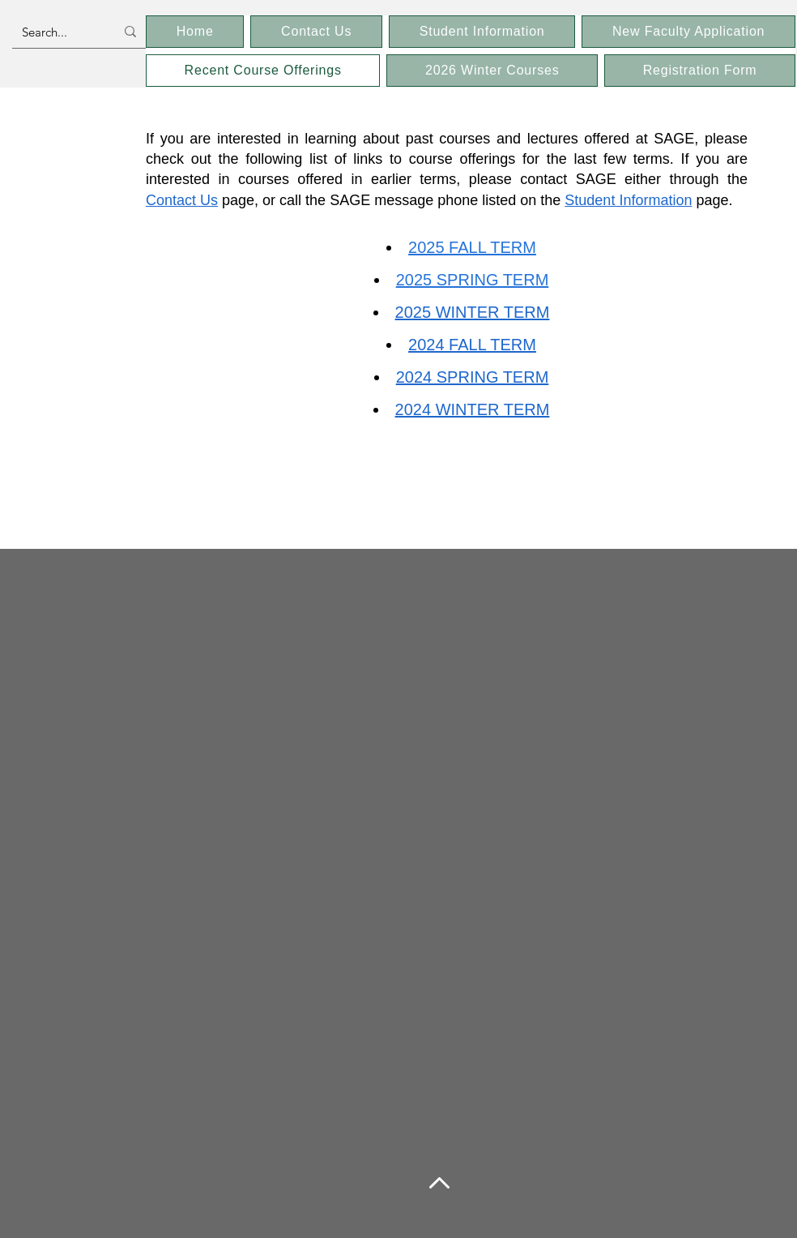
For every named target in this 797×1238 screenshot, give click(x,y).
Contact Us (182, 200)
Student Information (628, 200)
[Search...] (56, 31)
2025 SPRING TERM (472, 280)
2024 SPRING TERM (472, 377)
